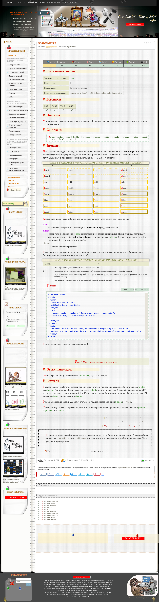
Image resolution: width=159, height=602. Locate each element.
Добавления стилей (16, 72)
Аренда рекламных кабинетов (13, 245)
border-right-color (50, 511)
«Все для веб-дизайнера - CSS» (138, 598)
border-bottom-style (51, 501)
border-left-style (49, 503)
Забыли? (24, 588)
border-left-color (49, 517)
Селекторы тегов (15, 89)
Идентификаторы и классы (16, 163)
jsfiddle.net (81, 438)
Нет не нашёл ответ (14, 319)
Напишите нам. (143, 426)
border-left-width (50, 519)
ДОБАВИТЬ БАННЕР (135, 24)
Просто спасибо (13, 321)
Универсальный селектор (15, 126)
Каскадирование (15, 155)
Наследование (14, 151)
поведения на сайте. (121, 426)
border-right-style (50, 505)
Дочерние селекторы (17, 118)
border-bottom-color (51, 513)
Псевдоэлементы (15, 135)
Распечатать (149, 460)
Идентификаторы (16, 106)
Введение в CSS (15, 65)
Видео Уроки (16, 190)
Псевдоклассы (14, 131)
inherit (73, 139)
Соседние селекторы (17, 114)
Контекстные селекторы (18, 110)
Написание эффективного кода (16, 169)
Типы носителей (15, 76)
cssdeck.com (64, 438)
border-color (48, 507)
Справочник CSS (72, 47)
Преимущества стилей (18, 68)
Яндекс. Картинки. (143, 422)
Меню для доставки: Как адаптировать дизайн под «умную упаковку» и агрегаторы (13, 480)
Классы (12, 93)
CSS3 (11, 97)
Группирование (15, 147)
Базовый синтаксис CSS (12, 409)
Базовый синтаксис (16, 80)
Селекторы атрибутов (17, 121)
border (46, 509)
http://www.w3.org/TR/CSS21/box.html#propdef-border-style (96, 93)
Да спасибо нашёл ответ (15, 317)
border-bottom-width (51, 515)
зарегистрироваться (125, 468)
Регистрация (14, 588)
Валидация (13, 159)
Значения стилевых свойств (16, 84)
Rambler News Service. (142, 418)
